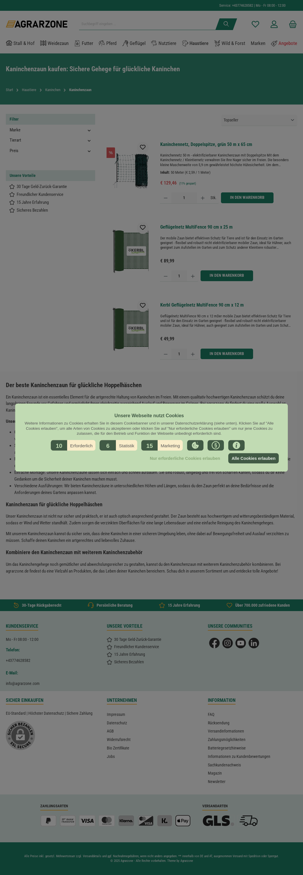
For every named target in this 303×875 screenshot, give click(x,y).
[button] (73, 445)
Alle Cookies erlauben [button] (253, 458)
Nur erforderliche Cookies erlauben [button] (185, 458)
